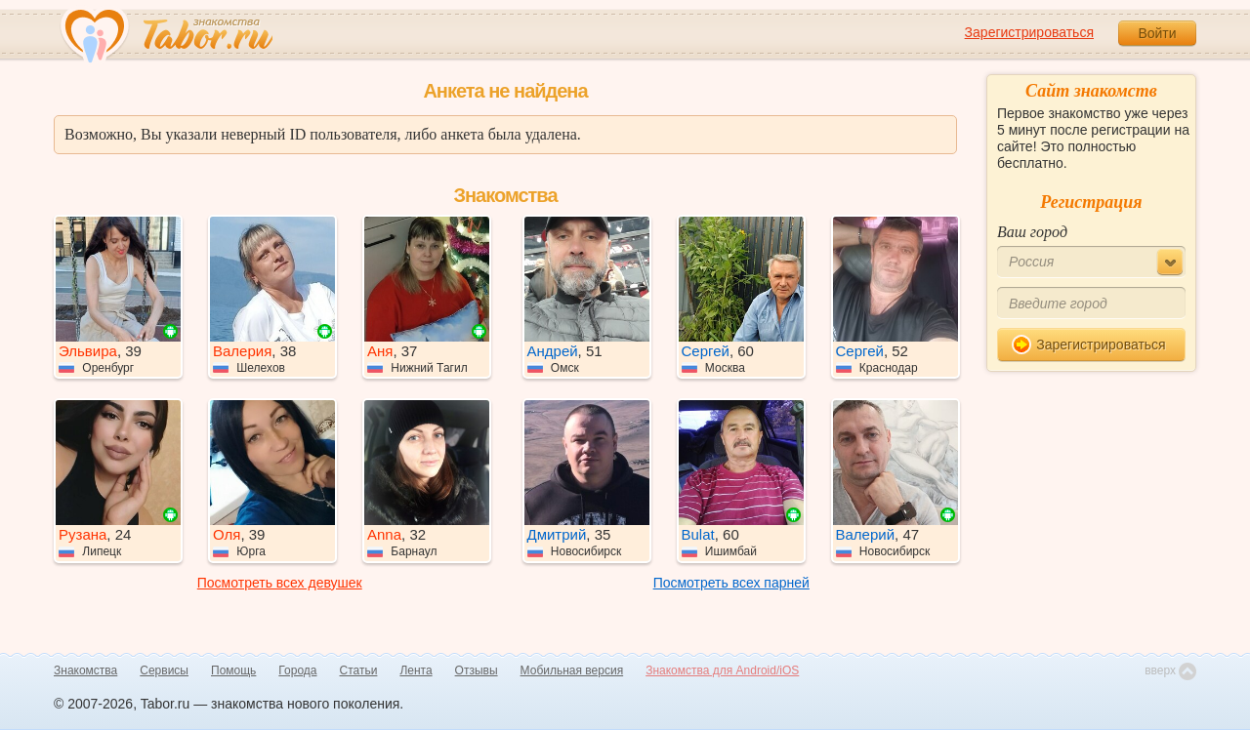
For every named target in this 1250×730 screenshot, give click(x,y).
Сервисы (164, 670)
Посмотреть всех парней (731, 582)
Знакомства (85, 670)
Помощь (233, 670)
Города (297, 670)
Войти (1157, 33)
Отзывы (476, 670)
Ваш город (1032, 231)
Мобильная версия (572, 670)
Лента (415, 670)
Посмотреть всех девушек (279, 582)
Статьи (359, 670)
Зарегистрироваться (1029, 32)
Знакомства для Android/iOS (722, 670)
